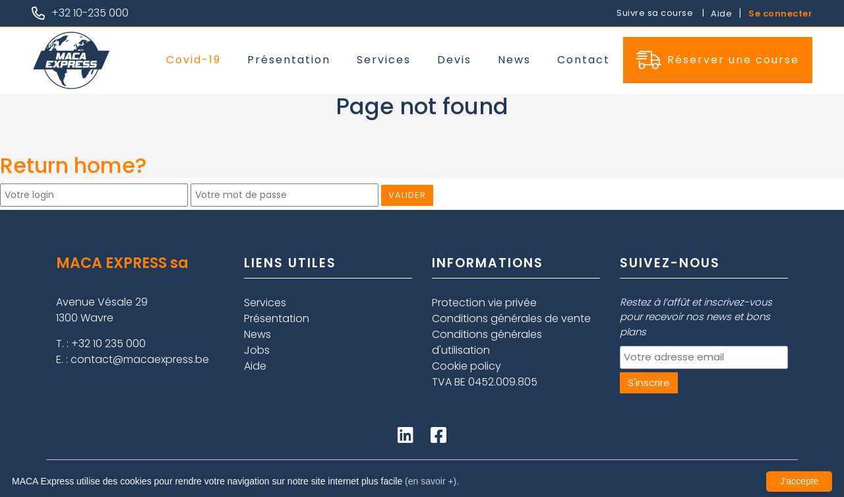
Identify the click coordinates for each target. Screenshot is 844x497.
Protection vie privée (484, 302)
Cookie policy (466, 366)
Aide (721, 13)
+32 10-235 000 (90, 12)
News (514, 59)
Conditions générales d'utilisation (487, 342)
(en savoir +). (432, 481)
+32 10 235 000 (108, 343)
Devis (454, 59)
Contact (583, 59)
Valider (407, 195)
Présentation (288, 59)
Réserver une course (717, 60)
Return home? (73, 165)
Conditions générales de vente (511, 318)
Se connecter (780, 13)
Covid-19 (193, 59)
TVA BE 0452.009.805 (484, 381)
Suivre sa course (656, 13)
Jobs (257, 350)
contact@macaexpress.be (140, 359)
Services (384, 59)
